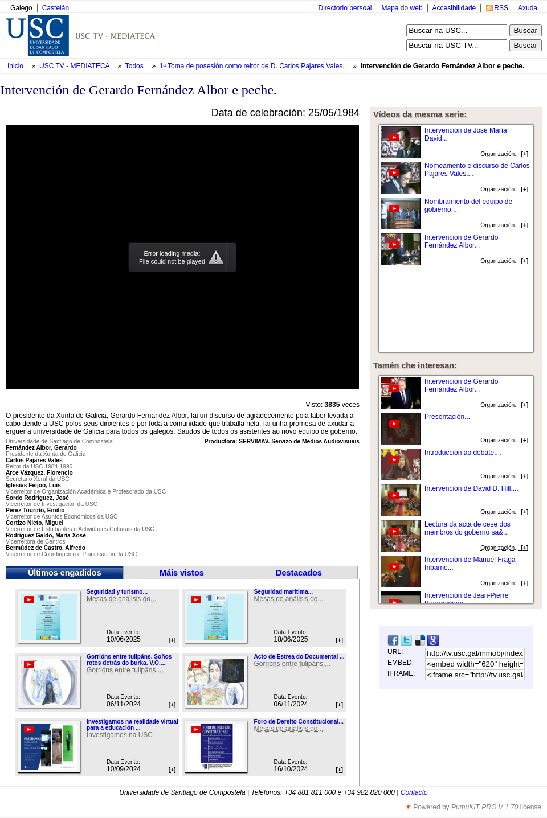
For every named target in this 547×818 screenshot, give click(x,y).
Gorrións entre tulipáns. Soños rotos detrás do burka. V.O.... (129, 659)
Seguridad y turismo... (117, 592)
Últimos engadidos (64, 572)
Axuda (527, 8)
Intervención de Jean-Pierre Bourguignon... (466, 599)
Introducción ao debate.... (462, 453)
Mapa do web (402, 8)
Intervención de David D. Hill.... (471, 488)
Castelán (55, 8)
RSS (501, 8)
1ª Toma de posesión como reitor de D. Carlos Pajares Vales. (253, 66)
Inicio (16, 66)
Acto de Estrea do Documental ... (299, 656)
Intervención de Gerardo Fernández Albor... (461, 241)
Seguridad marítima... (283, 592)
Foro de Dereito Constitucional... (298, 721)
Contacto (414, 792)
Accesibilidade (454, 8)
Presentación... (447, 417)
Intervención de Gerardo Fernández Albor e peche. (443, 66)
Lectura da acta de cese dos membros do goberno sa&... (467, 528)
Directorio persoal (345, 8)
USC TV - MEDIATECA (75, 66)
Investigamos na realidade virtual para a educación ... (132, 724)
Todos (135, 66)
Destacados (299, 572)
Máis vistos (182, 572)
